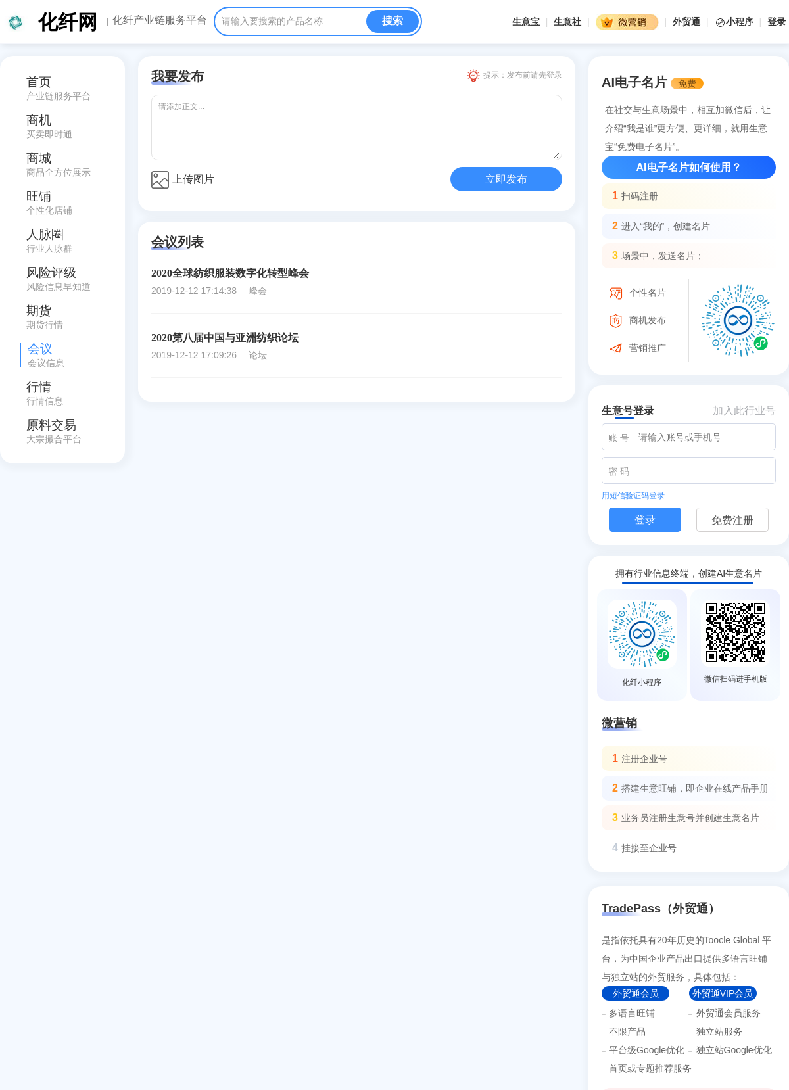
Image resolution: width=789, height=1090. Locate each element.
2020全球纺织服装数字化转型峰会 (230, 273)
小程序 (735, 21)
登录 (776, 21)
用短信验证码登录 (633, 495)
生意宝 (526, 21)
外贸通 (686, 21)
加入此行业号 (744, 410)
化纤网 (67, 22)
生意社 (567, 21)
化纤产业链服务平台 (159, 20)
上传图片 (182, 180)
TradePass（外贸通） (661, 908)
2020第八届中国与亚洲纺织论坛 (225, 337)
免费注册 (732, 520)
